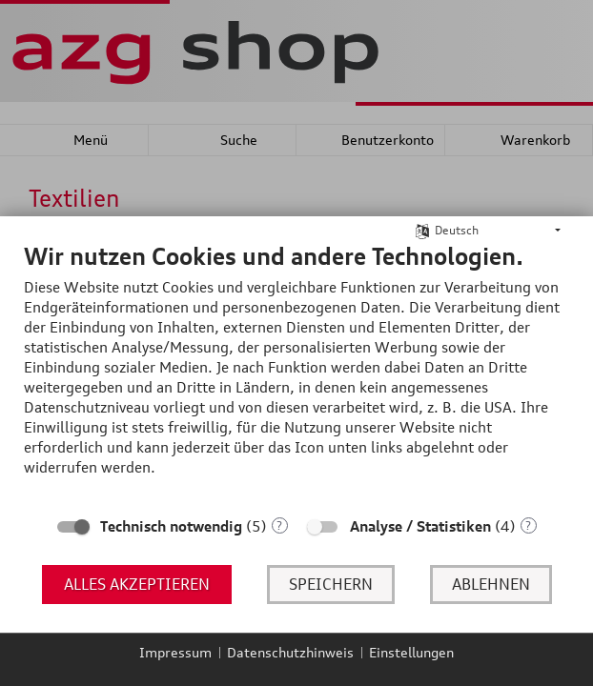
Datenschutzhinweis (290, 652)
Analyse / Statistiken (420, 526)
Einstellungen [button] (411, 652)
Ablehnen (491, 584)
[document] (296, 373)
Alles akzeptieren (137, 584)
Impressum (175, 652)
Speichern (331, 584)
